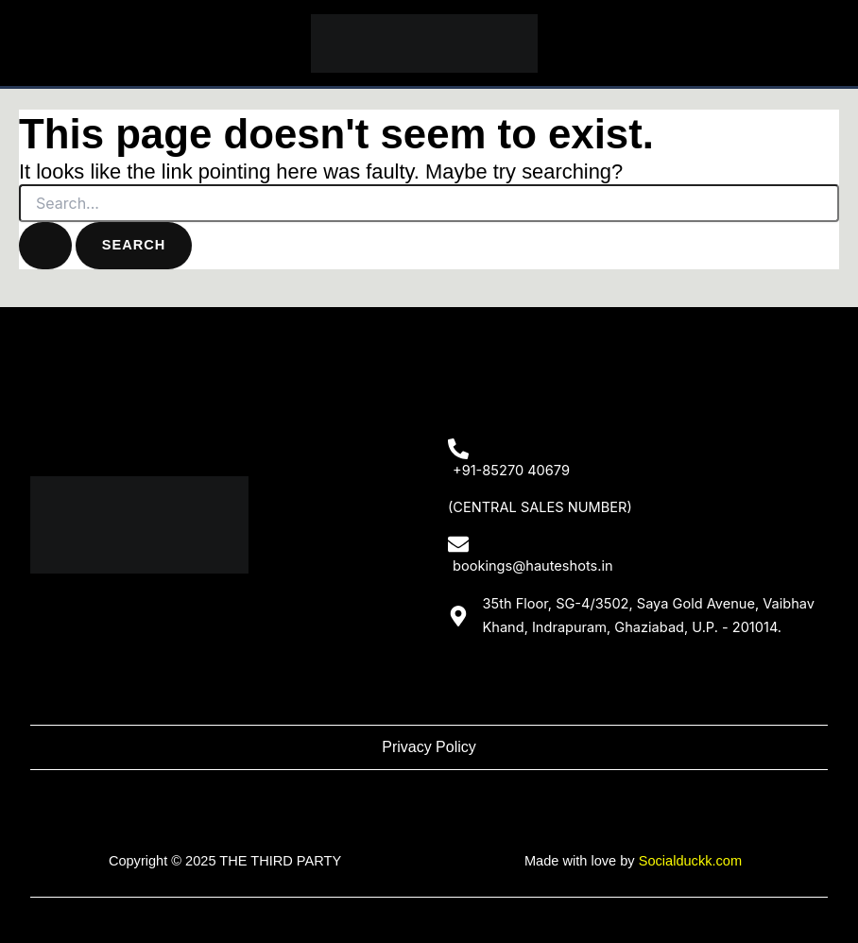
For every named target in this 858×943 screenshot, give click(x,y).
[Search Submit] (45, 245)
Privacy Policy (429, 747)
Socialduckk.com (690, 860)
